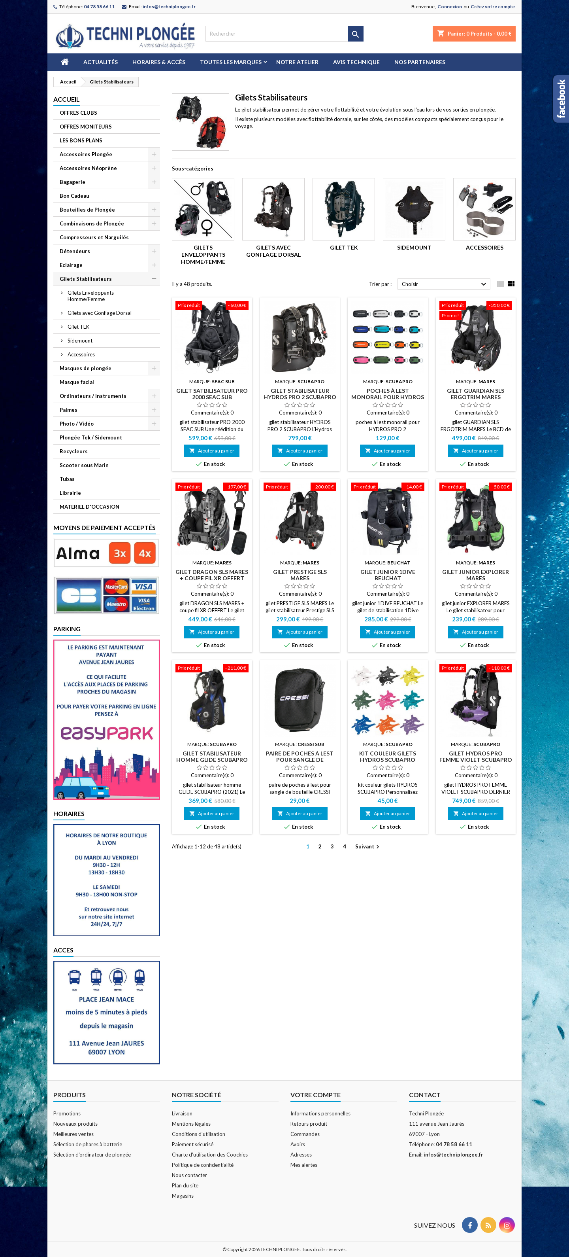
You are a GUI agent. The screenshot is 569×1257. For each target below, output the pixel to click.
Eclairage (71, 265)
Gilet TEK (78, 327)
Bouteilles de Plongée (87, 209)
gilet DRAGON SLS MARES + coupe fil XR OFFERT (211, 574)
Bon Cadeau (74, 196)
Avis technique (356, 62)
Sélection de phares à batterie (87, 1144)
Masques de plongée (85, 368)
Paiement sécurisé (192, 1144)
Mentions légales (191, 1124)
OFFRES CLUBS (78, 113)
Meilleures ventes (73, 1134)
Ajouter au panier (211, 451)
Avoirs (297, 1144)
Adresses (301, 1154)
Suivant (368, 847)
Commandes (305, 1134)
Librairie (70, 493)
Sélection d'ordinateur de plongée (92, 1154)
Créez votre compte (493, 6)
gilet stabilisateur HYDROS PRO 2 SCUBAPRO (300, 393)
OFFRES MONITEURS (86, 126)
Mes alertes (303, 1165)
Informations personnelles (320, 1113)
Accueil (66, 99)
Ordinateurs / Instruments (93, 396)
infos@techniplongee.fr (169, 6)
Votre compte (315, 1094)
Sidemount (80, 340)
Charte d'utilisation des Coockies (210, 1154)
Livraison (182, 1113)
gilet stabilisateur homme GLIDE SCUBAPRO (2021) (212, 759)
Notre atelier (297, 62)
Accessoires (81, 354)
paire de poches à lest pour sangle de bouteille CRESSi (299, 759)
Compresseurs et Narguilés (94, 237)
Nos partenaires (419, 62)
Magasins (183, 1196)
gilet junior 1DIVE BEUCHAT (387, 574)
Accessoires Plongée (86, 154)
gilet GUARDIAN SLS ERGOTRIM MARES (475, 393)
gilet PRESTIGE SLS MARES (300, 574)
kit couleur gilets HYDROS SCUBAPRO (387, 756)
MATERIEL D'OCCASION (89, 507)
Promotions (67, 1113)
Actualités (100, 62)
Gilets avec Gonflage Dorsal (100, 313)
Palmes (68, 410)
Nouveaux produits (75, 1124)
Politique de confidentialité (203, 1165)
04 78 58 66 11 (99, 6)
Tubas (67, 479)
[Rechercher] (284, 34)
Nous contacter (189, 1175)
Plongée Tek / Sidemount (91, 437)
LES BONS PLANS (81, 140)
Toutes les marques (231, 62)
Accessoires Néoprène (88, 168)
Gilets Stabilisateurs (86, 279)
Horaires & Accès (158, 62)
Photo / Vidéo (77, 423)
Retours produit (308, 1124)
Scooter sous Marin (84, 465)
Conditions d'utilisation (198, 1134)
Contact (425, 1094)
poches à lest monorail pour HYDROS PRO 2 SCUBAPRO (387, 397)
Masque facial (77, 382)
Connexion (449, 6)
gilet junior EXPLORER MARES (475, 574)
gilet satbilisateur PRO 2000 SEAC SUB (212, 393)
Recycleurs (74, 451)
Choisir (445, 284)
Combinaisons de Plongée (92, 223)
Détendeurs (75, 251)
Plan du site (185, 1185)
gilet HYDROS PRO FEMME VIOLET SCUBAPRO (475, 756)
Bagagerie (72, 182)
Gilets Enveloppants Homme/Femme (91, 296)
